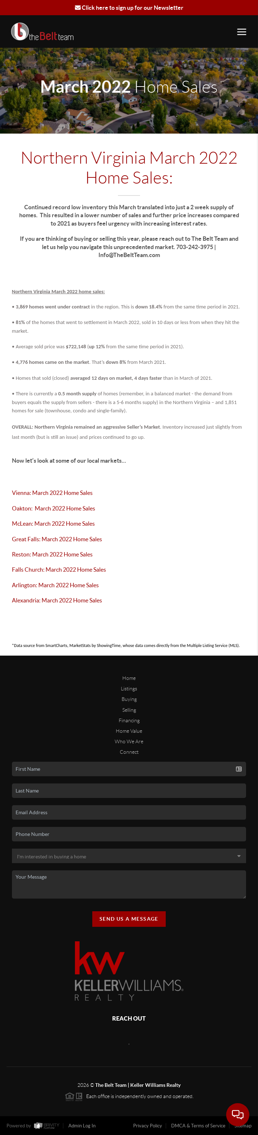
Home (129, 678)
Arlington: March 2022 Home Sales (56, 585)
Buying (129, 699)
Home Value (129, 731)
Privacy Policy (147, 1125)
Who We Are (129, 741)
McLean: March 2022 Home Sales (54, 523)
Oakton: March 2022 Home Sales (53, 508)
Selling (129, 710)
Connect (129, 752)
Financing (129, 720)
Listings (129, 688)
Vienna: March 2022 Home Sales (52, 492)
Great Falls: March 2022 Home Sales (57, 539)
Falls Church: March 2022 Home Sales (60, 569)
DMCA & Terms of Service (198, 1125)
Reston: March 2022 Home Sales (52, 554)
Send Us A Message (129, 919)
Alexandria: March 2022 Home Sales (58, 600)
